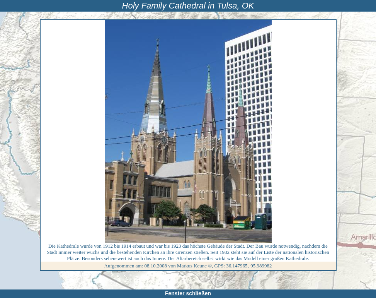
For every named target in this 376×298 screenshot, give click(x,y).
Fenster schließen (188, 293)
